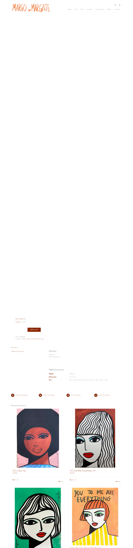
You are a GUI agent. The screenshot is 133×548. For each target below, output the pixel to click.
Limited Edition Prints (37, 339)
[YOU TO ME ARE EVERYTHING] (95, 516)
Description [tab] (14, 347)
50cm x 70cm (26, 339)
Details (61, 481)
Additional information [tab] (17, 351)
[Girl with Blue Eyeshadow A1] (95, 438)
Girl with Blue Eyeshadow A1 (82, 471)
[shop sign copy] (32, 3)
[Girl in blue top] (38, 438)
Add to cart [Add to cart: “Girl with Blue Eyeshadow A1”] (74, 479)
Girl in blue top (19, 471)
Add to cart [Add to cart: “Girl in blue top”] (16, 479)
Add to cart (34, 329)
